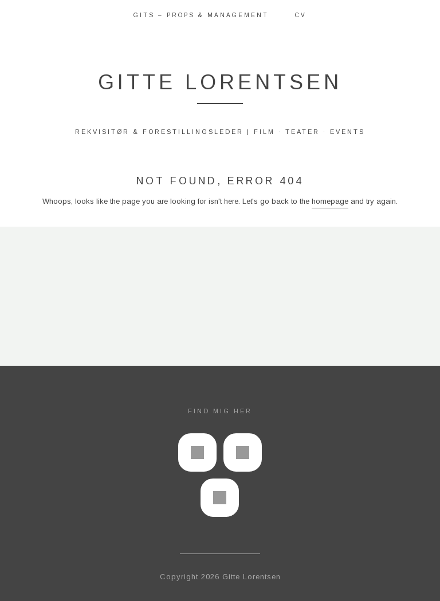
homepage (330, 201)
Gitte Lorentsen (220, 82)
